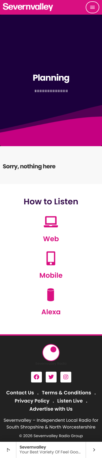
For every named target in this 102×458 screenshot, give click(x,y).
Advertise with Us (51, 409)
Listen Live (70, 401)
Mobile (51, 275)
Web (51, 239)
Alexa (51, 312)
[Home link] (28, 7)
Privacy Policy (32, 401)
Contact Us (20, 393)
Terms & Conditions (66, 393)
